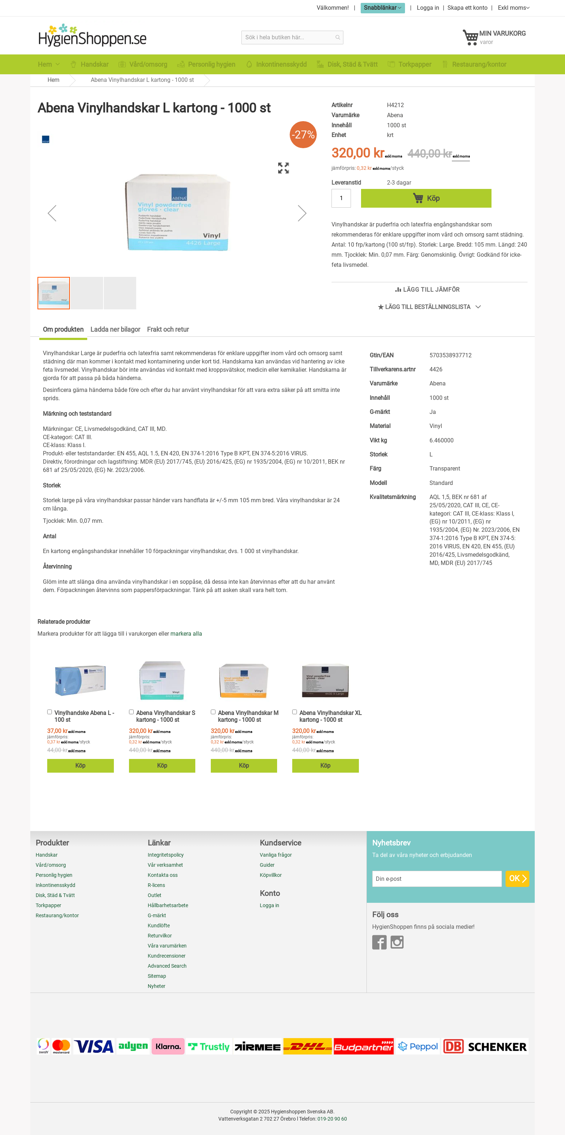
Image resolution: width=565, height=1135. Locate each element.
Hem (53, 86)
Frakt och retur (168, 335)
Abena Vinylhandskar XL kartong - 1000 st (330, 722)
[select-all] (186, 639)
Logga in (428, 7)
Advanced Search (167, 966)
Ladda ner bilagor (115, 335)
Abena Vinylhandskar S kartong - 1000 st (165, 722)
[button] (383, 7)
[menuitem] (49, 71)
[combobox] (293, 37)
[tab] (58, 336)
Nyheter (156, 986)
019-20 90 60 (332, 1119)
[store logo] (94, 37)
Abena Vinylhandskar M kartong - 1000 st (248, 722)
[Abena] (45, 152)
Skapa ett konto (468, 7)
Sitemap (157, 976)
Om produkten (63, 335)
